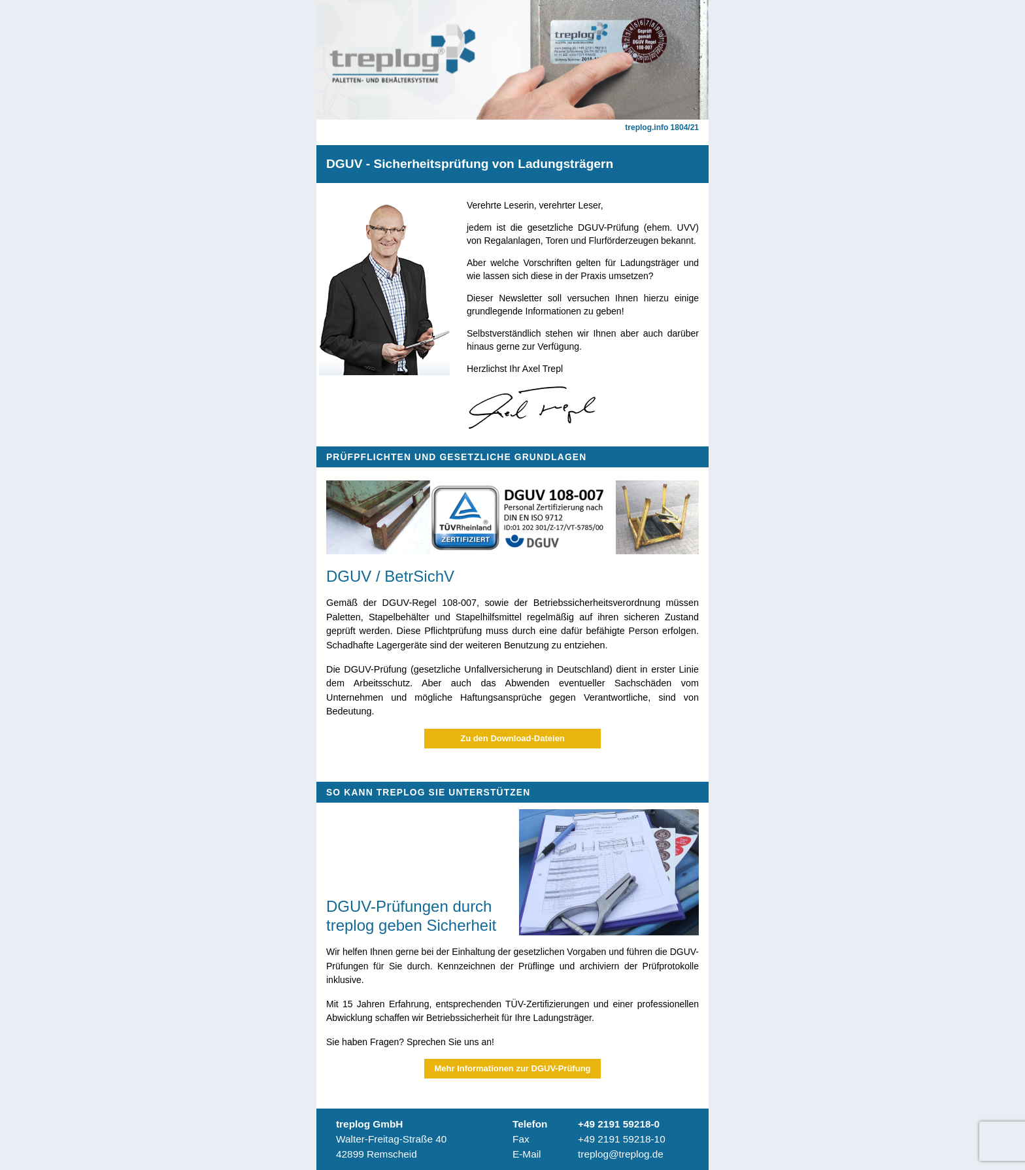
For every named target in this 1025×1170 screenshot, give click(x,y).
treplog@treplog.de (621, 1154)
